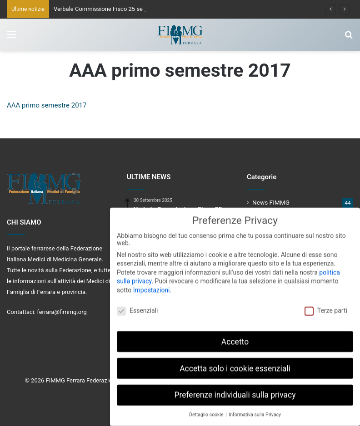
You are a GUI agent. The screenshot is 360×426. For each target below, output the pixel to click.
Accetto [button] (235, 337)
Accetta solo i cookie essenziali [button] (235, 363)
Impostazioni (151, 285)
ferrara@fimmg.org (62, 311)
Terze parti (326, 305)
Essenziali (137, 305)
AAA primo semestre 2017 (46, 105)
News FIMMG (271, 202)
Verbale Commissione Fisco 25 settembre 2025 (116, 8)
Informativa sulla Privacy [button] (255, 410)
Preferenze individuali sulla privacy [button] (234, 390)
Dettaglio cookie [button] (207, 410)
